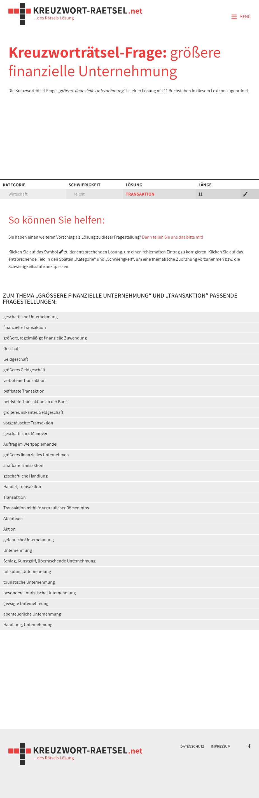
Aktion (9, 529)
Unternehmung (17, 550)
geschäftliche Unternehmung (30, 317)
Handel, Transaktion (22, 487)
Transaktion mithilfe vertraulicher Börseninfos (46, 508)
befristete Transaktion (24, 391)
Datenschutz (192, 746)
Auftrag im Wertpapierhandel (30, 444)
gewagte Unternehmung (25, 603)
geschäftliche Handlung (25, 476)
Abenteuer (13, 518)
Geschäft (11, 349)
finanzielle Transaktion (24, 327)
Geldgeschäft (15, 359)
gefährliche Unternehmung (28, 540)
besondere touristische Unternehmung (39, 593)
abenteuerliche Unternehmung (32, 614)
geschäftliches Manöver (25, 433)
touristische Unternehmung (29, 582)
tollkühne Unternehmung (27, 571)
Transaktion (14, 497)
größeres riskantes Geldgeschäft (33, 412)
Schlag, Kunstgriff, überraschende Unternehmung (49, 561)
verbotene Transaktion (24, 380)
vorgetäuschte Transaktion (28, 423)
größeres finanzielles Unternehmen (36, 455)
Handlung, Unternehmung (27, 625)
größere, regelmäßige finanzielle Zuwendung (45, 338)
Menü (241, 17)
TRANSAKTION (140, 194)
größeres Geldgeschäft (24, 370)
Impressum (220, 746)
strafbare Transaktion (23, 465)
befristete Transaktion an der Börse (36, 402)
